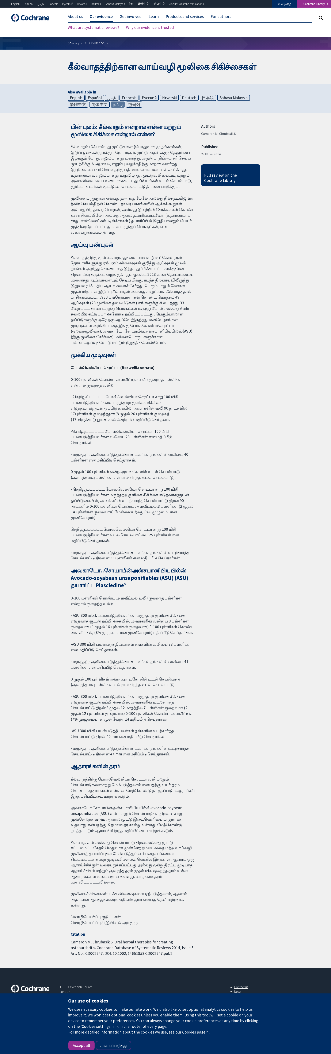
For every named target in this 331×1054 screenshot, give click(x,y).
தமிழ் (118, 104)
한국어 (134, 104)
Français (53, 4)
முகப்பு (73, 43)
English (15, 4)
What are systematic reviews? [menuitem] (93, 27)
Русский (67, 4)
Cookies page (193, 1032)
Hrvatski (82, 4)
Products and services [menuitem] (185, 16)
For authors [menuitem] (221, 16)
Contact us (241, 987)
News (237, 991)
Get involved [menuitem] (131, 16)
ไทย (131, 4)
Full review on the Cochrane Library (220, 178)
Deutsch (96, 4)
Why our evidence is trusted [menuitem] (150, 27)
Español (28, 4)
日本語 (208, 97)
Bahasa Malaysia (115, 4)
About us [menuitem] (75, 16)
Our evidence (94, 43)
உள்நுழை (284, 4)
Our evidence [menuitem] (101, 16)
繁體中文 (143, 4)
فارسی (40, 4)
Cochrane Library (314, 4)
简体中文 (159, 4)
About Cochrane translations (186, 4)
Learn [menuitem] (154, 16)
